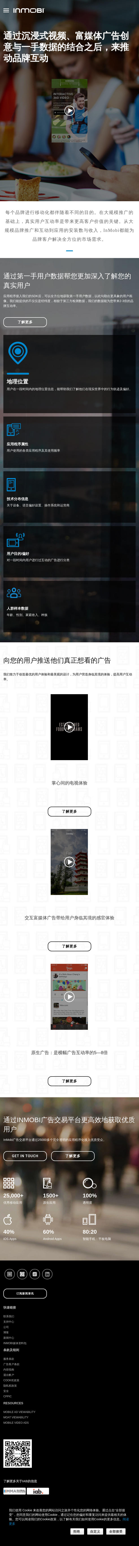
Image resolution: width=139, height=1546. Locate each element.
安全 (6, 1391)
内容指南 (8, 1369)
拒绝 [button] (77, 1531)
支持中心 (8, 1321)
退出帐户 (8, 1375)
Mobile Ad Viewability (19, 1412)
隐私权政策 (10, 1385)
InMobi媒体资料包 (14, 1343)
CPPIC (7, 1396)
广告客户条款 (11, 1364)
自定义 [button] (95, 1531)
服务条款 (8, 1358)
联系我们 (8, 1316)
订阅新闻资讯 (25, 1293)
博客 (6, 1332)
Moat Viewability (15, 1417)
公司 (6, 1327)
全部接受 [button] (116, 1531)
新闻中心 (8, 1337)
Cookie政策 (11, 1380)
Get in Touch (25, 1156)
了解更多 (25, 322)
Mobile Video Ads (16, 1422)
